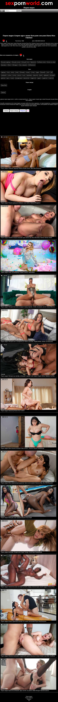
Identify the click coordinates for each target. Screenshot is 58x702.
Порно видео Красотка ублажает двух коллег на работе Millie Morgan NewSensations (25, 690)
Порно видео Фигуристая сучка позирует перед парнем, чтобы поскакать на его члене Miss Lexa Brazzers (28, 307)
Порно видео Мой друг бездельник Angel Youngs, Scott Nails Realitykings (21, 552)
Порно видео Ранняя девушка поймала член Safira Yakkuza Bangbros (20, 203)
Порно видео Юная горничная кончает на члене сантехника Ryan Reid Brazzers (23, 621)
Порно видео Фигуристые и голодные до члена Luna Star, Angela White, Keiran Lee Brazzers (27, 341)
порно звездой (33, 105)
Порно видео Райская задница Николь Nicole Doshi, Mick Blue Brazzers (21, 168)
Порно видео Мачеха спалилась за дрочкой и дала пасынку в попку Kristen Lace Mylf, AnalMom (28, 656)
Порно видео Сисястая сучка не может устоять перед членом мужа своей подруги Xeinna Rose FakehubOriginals (28, 586)
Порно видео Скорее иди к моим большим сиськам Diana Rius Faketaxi (29, 37)
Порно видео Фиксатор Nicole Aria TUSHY (13, 410)
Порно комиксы (29, 697)
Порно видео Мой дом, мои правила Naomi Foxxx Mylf (16, 517)
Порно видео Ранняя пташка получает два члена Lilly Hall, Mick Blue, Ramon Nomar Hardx (26, 237)
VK (29, 700)
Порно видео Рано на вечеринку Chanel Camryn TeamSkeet (18, 272)
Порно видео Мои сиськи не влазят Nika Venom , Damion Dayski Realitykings (22, 448)
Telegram (29, 699)
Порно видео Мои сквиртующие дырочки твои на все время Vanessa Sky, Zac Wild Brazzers (27, 483)
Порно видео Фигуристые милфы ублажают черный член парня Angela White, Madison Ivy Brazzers (28, 376)
